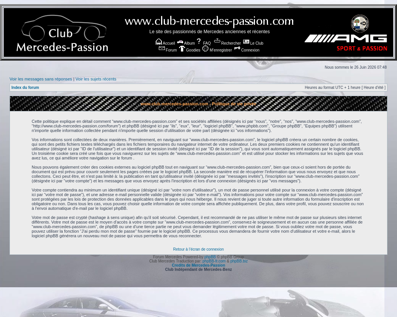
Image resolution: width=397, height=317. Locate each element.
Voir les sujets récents (96, 79)
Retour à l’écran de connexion (198, 249)
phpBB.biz (239, 261)
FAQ (203, 43)
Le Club (253, 43)
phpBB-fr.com (214, 261)
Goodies (189, 50)
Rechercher (227, 43)
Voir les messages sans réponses (41, 79)
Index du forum (25, 87)
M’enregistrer (217, 50)
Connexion (247, 50)
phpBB (210, 257)
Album (186, 43)
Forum (168, 50)
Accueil (165, 43)
